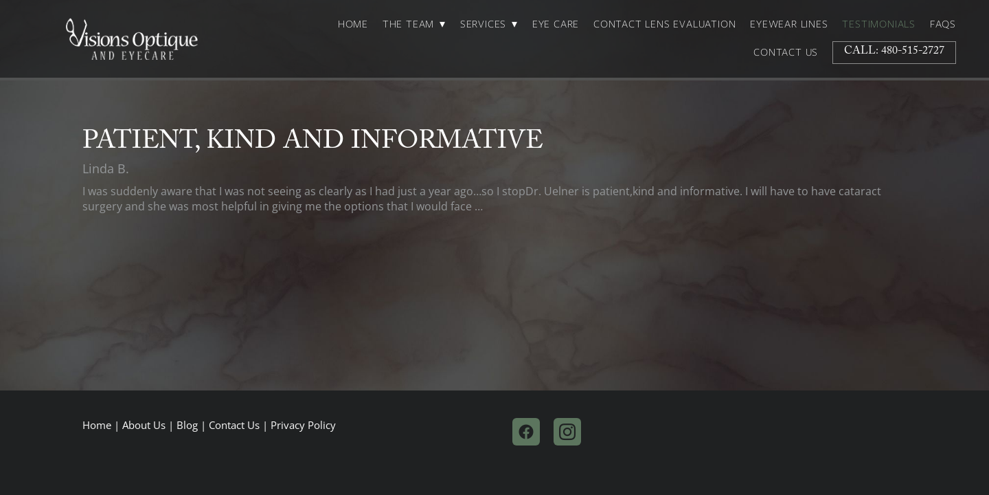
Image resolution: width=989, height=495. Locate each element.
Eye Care (555, 24)
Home (353, 24)
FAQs (943, 24)
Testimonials (879, 24)
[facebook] (526, 432)
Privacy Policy (303, 425)
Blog (187, 425)
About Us (144, 425)
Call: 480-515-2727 (894, 52)
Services (489, 24)
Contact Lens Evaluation (664, 24)
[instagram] (567, 432)
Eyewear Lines (789, 24)
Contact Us (785, 52)
